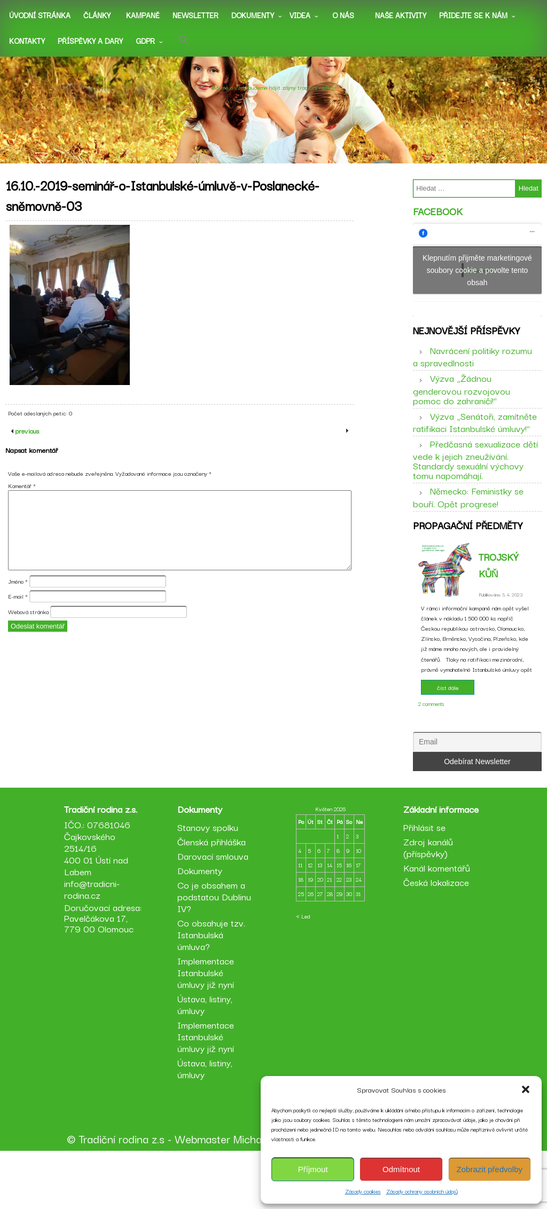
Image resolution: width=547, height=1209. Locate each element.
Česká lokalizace (434, 935)
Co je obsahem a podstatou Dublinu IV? (213, 950)
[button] (525, 1089)
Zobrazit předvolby (489, 1169)
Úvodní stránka (40, 15)
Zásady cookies (363, 1191)
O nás (343, 15)
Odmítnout (401, 1169)
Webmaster (202, 1191)
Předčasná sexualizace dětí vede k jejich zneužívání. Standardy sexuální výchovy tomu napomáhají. (475, 478)
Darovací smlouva (215, 909)
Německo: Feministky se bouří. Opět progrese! (468, 516)
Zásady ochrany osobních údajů (422, 1191)
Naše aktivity (400, 15)
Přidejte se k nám (473, 15)
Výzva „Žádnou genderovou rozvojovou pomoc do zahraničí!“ (461, 408)
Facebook (438, 220)
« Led (303, 969)
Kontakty (27, 40)
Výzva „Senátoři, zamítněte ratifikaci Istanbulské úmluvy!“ (475, 441)
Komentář (22, 515)
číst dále (448, 716)
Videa (300, 15)
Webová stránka (28, 641)
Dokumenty (252, 15)
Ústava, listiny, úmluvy (207, 1058)
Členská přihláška (213, 895)
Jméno (18, 611)
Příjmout (313, 1169)
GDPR (145, 40)
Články (97, 15)
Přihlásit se (422, 880)
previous (26, 461)
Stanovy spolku (209, 880)
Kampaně (143, 15)
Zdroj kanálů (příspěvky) (426, 901)
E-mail (18, 626)
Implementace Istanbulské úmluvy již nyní (207, 1026)
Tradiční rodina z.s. (273, 76)
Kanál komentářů (434, 921)
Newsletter (195, 15)
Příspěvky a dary (90, 40)
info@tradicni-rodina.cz (96, 942)
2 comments (431, 732)
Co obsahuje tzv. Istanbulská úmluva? (213, 988)
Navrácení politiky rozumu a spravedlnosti (472, 375)
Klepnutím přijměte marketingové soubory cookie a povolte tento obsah (477, 279)
